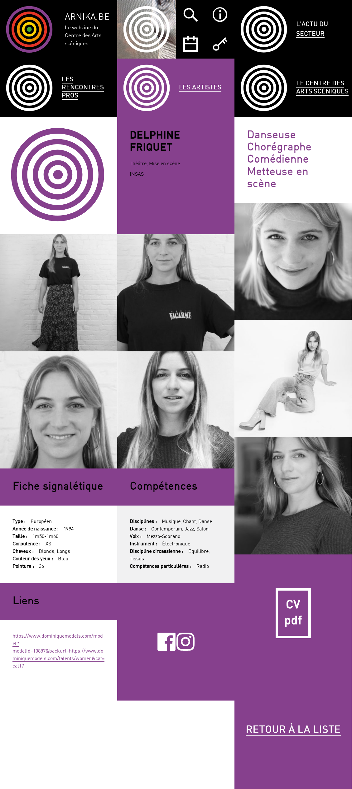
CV (293, 613)
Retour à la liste (293, 730)
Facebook (166, 642)
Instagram (185, 642)
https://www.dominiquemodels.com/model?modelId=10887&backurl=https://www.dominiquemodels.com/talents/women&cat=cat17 (58, 651)
